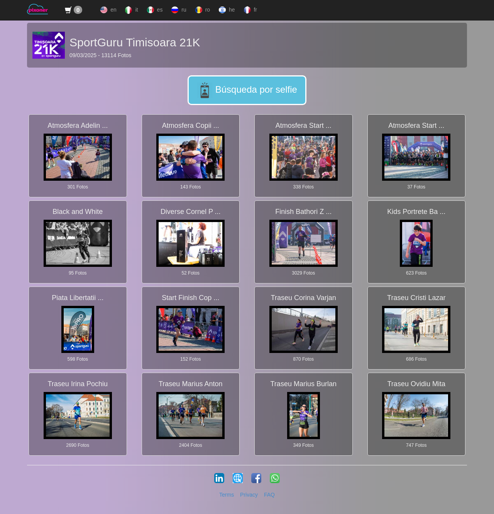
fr (249, 10)
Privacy (249, 495)
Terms (226, 495)
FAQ (269, 495)
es (154, 10)
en (107, 10)
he (226, 10)
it (131, 10)
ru (177, 10)
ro (201, 10)
